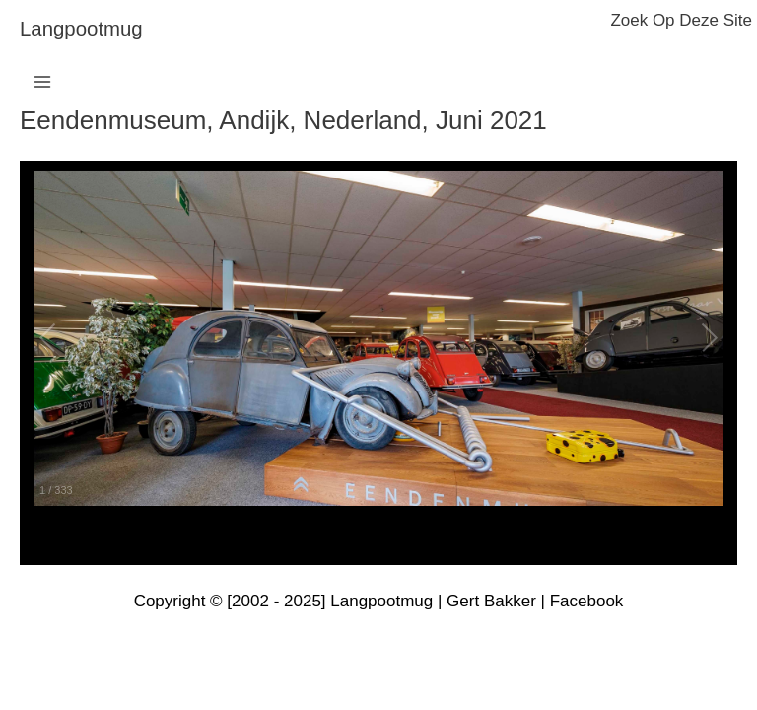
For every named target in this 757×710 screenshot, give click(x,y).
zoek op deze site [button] (681, 20)
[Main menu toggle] (42, 82)
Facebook (587, 601)
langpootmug (81, 28)
